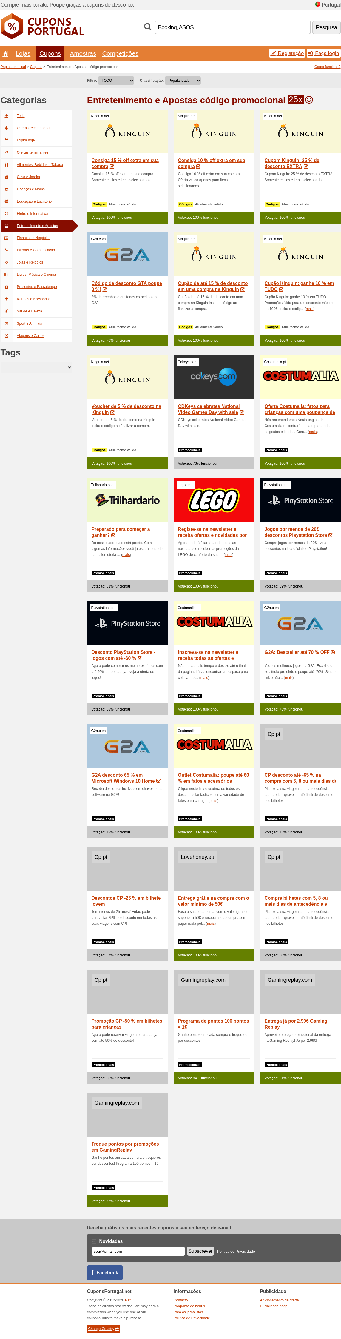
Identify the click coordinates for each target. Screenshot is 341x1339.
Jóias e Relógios (22, 262)
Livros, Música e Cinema (28, 275)
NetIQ (129, 1300)
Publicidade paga (274, 1306)
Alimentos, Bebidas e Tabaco (32, 165)
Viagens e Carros (23, 336)
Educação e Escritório (26, 201)
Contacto (181, 1300)
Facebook (107, 1272)
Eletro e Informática (24, 214)
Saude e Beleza (21, 311)
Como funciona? (327, 67)
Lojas (23, 53)
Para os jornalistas (188, 1312)
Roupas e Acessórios (26, 299)
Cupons (50, 53)
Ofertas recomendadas (27, 128)
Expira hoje (18, 140)
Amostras (83, 53)
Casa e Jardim (20, 177)
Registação (287, 53)
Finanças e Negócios (25, 238)
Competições (120, 53)
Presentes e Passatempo (29, 287)
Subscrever (201, 1251)
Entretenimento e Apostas (29, 226)
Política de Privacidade (236, 1251)
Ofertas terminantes (24, 152)
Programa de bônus (189, 1306)
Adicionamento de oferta (279, 1300)
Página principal (13, 67)
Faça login (323, 53)
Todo (13, 116)
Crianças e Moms (23, 189)
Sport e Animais (21, 323)
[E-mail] (138, 1251)
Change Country (103, 1329)
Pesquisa (326, 27)
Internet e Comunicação (28, 250)
